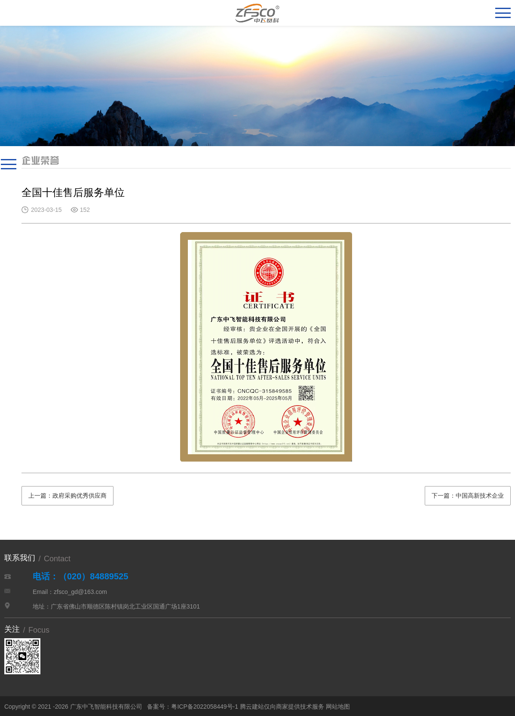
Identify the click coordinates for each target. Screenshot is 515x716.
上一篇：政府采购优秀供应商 (67, 495)
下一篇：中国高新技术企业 (468, 495)
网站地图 (338, 706)
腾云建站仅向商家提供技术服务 (282, 706)
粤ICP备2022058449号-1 (204, 706)
